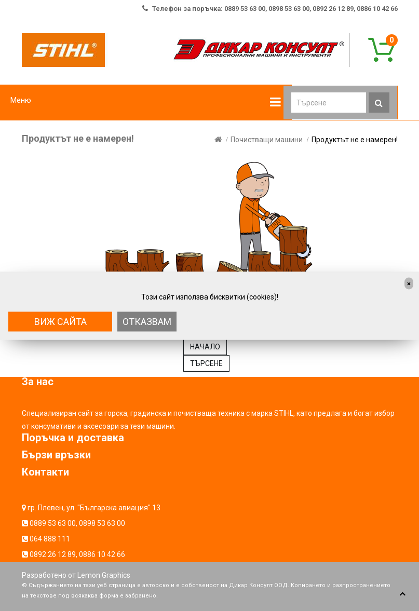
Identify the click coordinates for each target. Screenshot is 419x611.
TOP (402, 594)
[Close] (408, 283)
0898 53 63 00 (102, 523)
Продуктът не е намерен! (355, 139)
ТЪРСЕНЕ (206, 363)
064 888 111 (50, 539)
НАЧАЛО (205, 347)
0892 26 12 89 (53, 554)
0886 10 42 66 (102, 554)
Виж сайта (60, 321)
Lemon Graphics (103, 575)
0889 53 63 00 (53, 523)
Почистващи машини (267, 139)
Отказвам (147, 321)
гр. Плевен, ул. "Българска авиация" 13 (94, 508)
